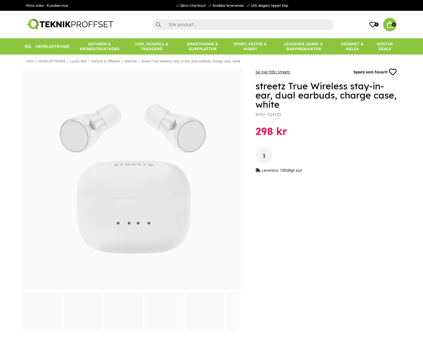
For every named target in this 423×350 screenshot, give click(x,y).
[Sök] (243, 24)
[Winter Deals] (384, 46)
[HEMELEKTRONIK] (53, 46)
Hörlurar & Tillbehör (105, 61)
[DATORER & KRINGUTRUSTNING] (99, 46)
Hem (30, 61)
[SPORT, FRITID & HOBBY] (250, 46)
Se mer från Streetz (272, 72)
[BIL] (28, 46)
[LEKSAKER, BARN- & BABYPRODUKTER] (303, 46)
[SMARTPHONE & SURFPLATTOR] (202, 46)
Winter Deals (385, 46)
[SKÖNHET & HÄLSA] (352, 46)
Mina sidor (35, 5)
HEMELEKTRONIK (52, 61)
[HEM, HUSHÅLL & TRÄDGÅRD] (151, 46)
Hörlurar (131, 61)
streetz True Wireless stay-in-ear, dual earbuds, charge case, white (190, 61)
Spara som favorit (375, 72)
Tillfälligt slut (291, 170)
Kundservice (57, 5)
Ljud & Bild (78, 61)
